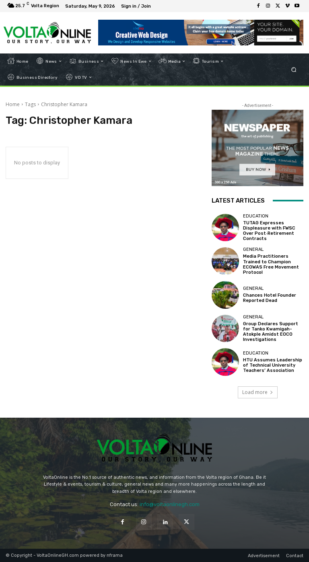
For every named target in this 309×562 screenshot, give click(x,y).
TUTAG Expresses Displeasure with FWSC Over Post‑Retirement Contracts (269, 231)
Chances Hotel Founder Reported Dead (269, 298)
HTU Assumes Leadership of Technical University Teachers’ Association (272, 365)
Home (13, 104)
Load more (257, 392)
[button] (294, 69)
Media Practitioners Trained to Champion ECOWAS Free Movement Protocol (271, 264)
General (253, 249)
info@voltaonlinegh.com (170, 504)
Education (255, 216)
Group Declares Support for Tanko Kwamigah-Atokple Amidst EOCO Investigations (270, 332)
